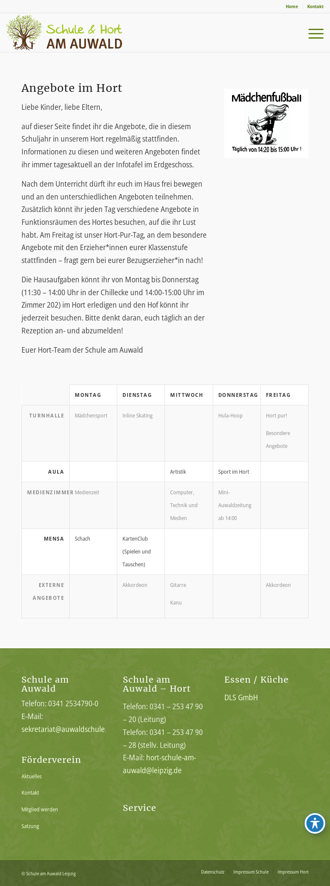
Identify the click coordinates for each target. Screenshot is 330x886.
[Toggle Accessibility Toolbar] (315, 823)
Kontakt (315, 6)
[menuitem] (292, 6)
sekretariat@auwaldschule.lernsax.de (80, 729)
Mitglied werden (39, 809)
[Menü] (312, 32)
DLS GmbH (241, 697)
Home (292, 6)
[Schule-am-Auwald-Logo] (75, 32)
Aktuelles (31, 776)
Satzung (30, 826)
